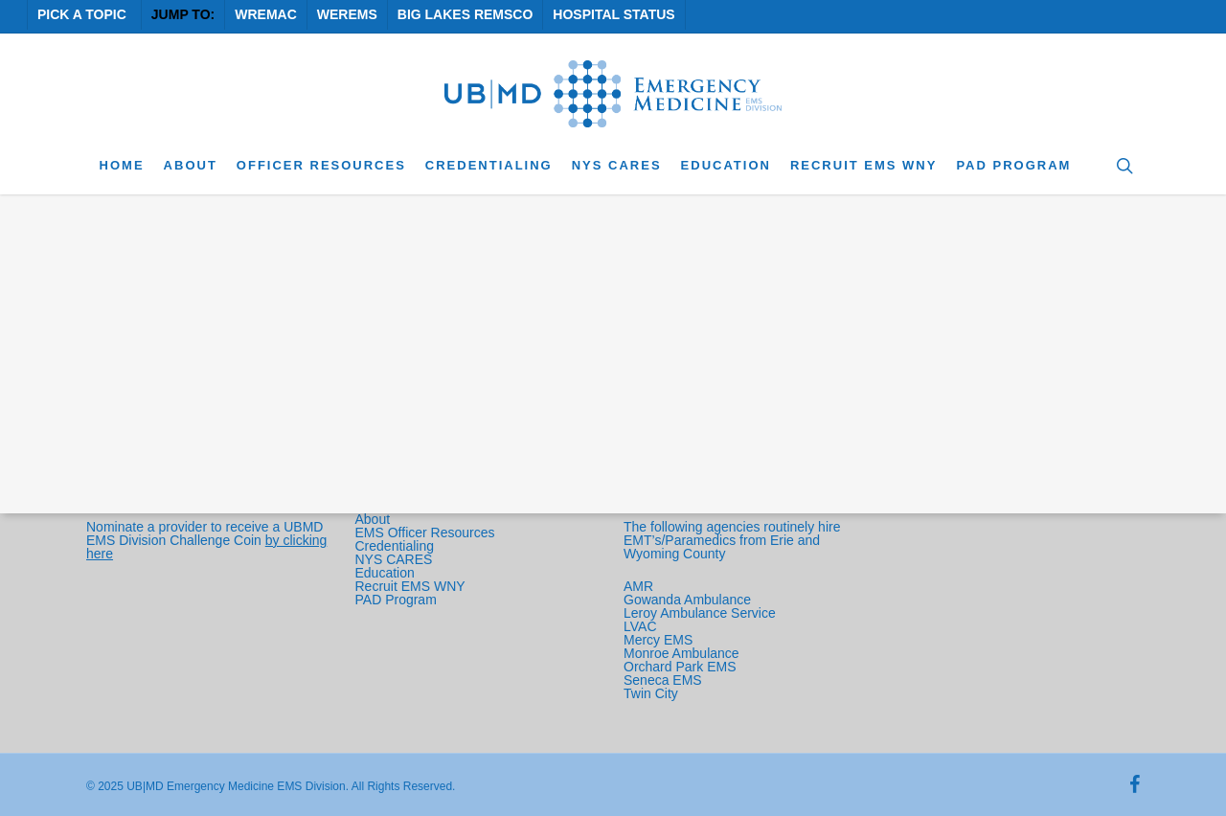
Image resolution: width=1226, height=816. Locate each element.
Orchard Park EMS (680, 666)
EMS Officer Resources (425, 532)
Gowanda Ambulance (687, 599)
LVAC (642, 626)
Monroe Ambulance (681, 653)
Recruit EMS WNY (412, 586)
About (373, 519)
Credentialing (395, 546)
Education (385, 572)
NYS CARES (396, 559)
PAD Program (396, 599)
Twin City (653, 693)
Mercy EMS (658, 639)
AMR (638, 586)
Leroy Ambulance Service (700, 613)
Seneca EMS (665, 680)
